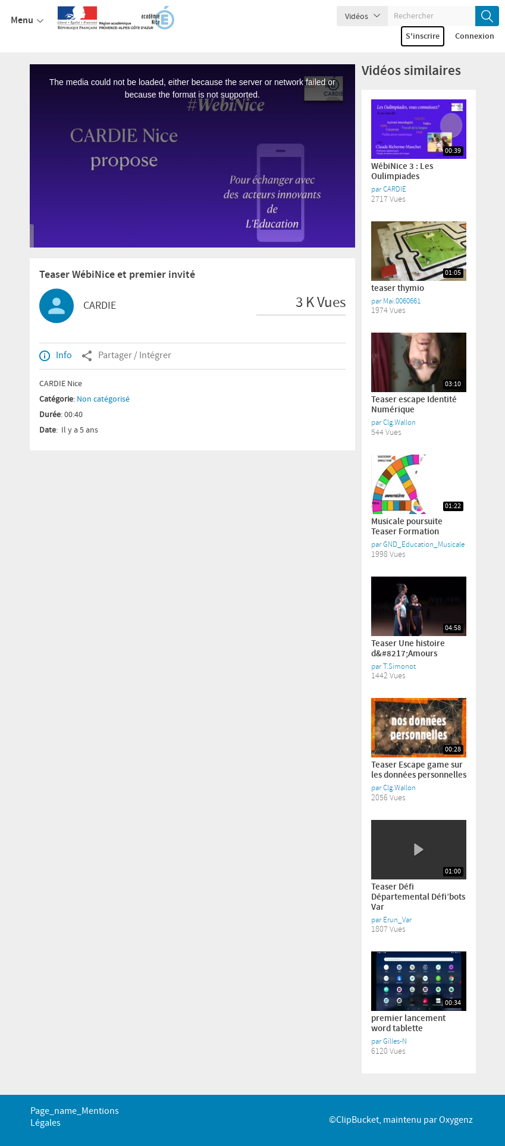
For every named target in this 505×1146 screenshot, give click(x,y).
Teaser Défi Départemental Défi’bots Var (418, 897)
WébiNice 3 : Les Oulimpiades (402, 172)
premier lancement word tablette (408, 1024)
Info (55, 355)
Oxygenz (456, 1120)
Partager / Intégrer (126, 355)
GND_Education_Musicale (424, 544)
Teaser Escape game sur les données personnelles (418, 770)
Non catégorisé (103, 399)
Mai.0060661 (402, 301)
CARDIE (99, 306)
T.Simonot (399, 666)
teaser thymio (397, 289)
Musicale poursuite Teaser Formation (407, 527)
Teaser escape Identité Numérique (414, 405)
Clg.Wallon (399, 422)
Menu (27, 20)
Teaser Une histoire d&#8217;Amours (408, 649)
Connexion (474, 36)
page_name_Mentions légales (74, 1117)
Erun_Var (397, 920)
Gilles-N (395, 1041)
